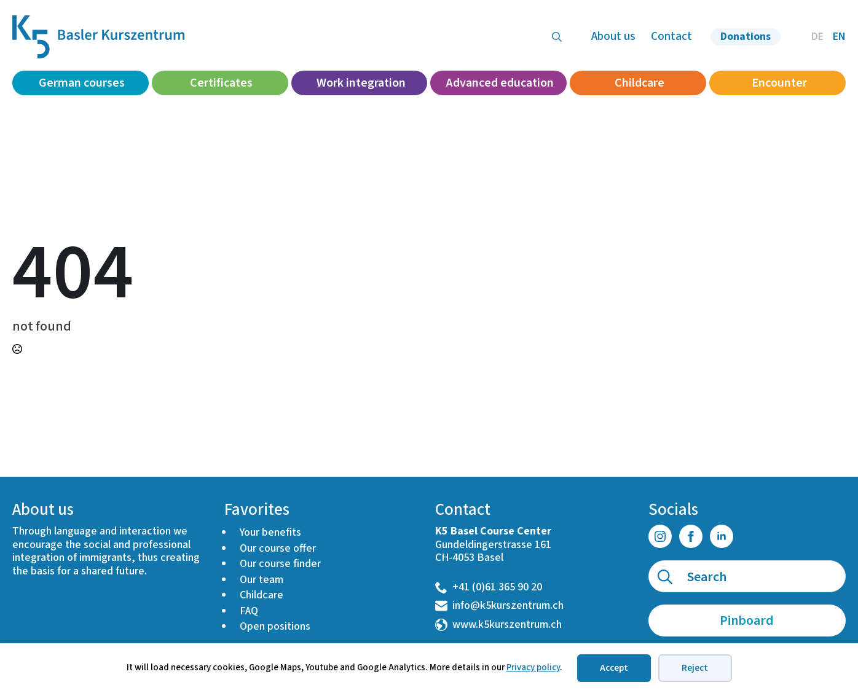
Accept (614, 668)
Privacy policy (533, 667)
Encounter (779, 83)
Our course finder (280, 563)
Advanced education (500, 83)
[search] (665, 577)
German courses (82, 83)
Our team (261, 579)
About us (613, 36)
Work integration (361, 83)
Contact (671, 36)
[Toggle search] (557, 37)
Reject (695, 668)
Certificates (221, 83)
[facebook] (691, 536)
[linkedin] (721, 536)
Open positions (275, 626)
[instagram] (660, 536)
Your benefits (270, 532)
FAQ (249, 611)
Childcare (639, 83)
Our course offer (278, 548)
